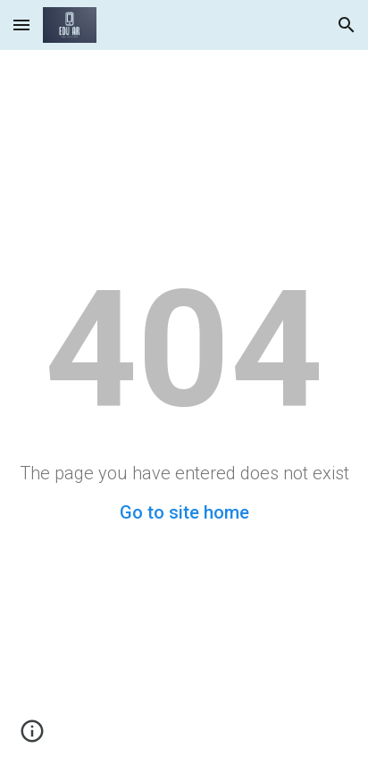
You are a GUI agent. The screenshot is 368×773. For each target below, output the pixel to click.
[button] (21, 24)
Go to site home (184, 512)
